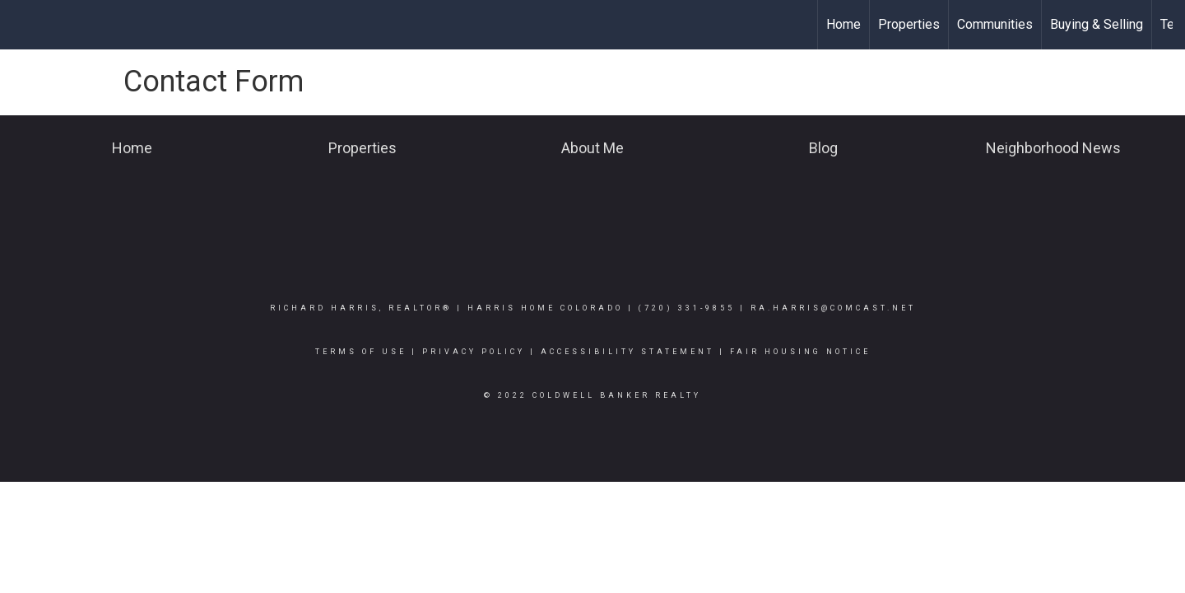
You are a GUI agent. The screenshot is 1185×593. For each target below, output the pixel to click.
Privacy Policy (473, 352)
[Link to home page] (21, 24)
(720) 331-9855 (687, 308)
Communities (995, 24)
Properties (909, 24)
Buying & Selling (1096, 24)
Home (843, 24)
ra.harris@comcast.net (833, 308)
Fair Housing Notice (800, 352)
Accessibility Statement (627, 352)
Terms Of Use (361, 352)
